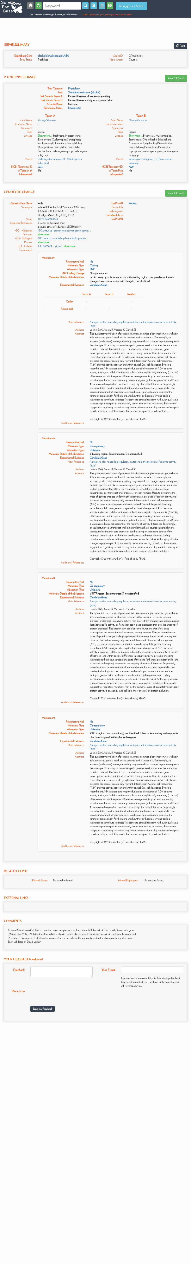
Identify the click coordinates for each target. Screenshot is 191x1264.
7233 (40, 166)
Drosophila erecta (138, 120)
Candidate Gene (98, 284)
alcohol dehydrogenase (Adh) (53, 55)
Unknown (95, 450)
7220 (131, 166)
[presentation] (59, 995)
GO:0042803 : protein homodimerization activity (63, 230)
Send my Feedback (42, 1008)
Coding (94, 265)
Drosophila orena (47, 120)
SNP (92, 269)
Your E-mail (108, 970)
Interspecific (74, 107)
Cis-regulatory (97, 446)
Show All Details (176, 78)
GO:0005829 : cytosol (49, 246)
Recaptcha (18, 991)
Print (180, 45)
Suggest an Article (131, 6)
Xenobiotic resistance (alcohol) (84, 92)
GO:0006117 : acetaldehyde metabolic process (62, 238)
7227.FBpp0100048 (48, 218)
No (91, 261)
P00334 (133, 203)
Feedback (19, 970)
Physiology (74, 88)
